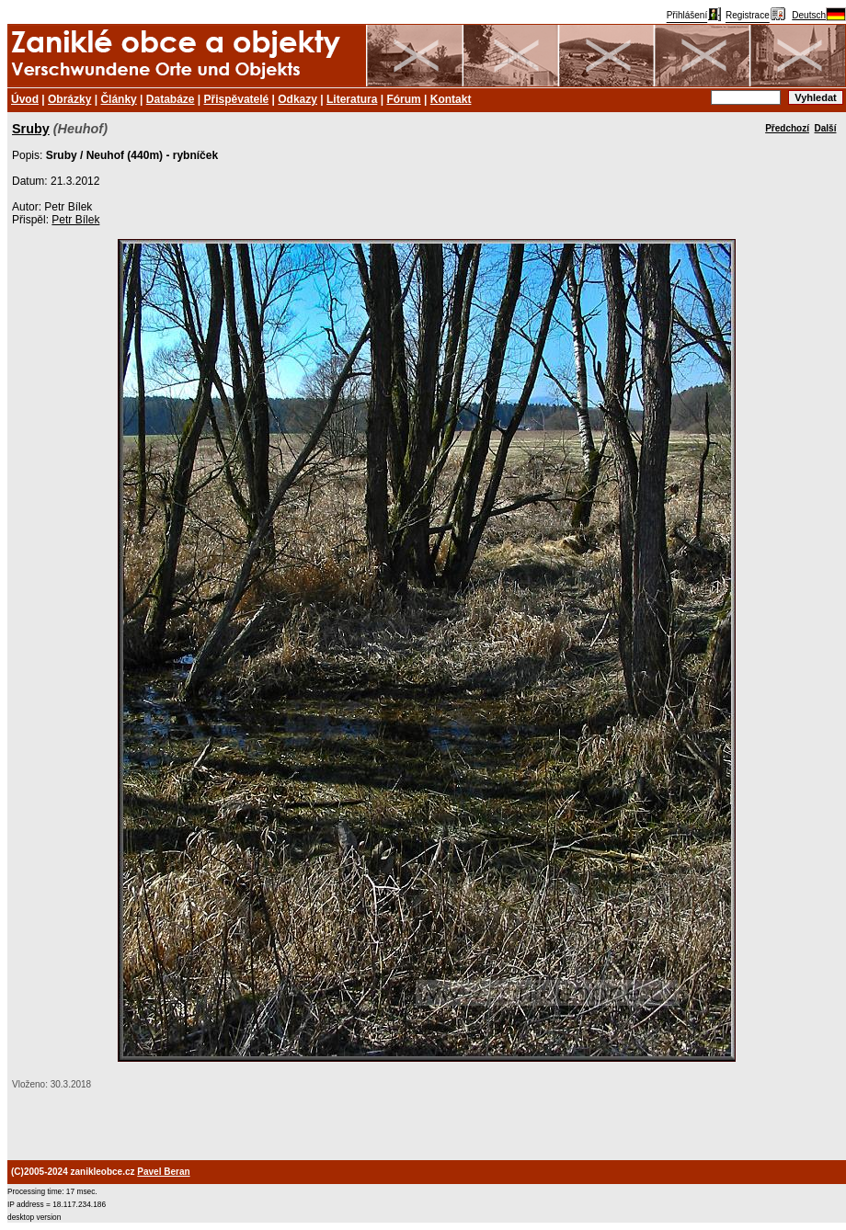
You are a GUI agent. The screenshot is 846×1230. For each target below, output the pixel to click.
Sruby (31, 128)
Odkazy (297, 99)
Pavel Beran (163, 1172)
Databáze (170, 99)
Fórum (403, 99)
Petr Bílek (75, 219)
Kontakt (451, 99)
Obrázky (69, 99)
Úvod (25, 99)
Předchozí (787, 128)
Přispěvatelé (236, 99)
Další (826, 128)
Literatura (351, 99)
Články (118, 99)
